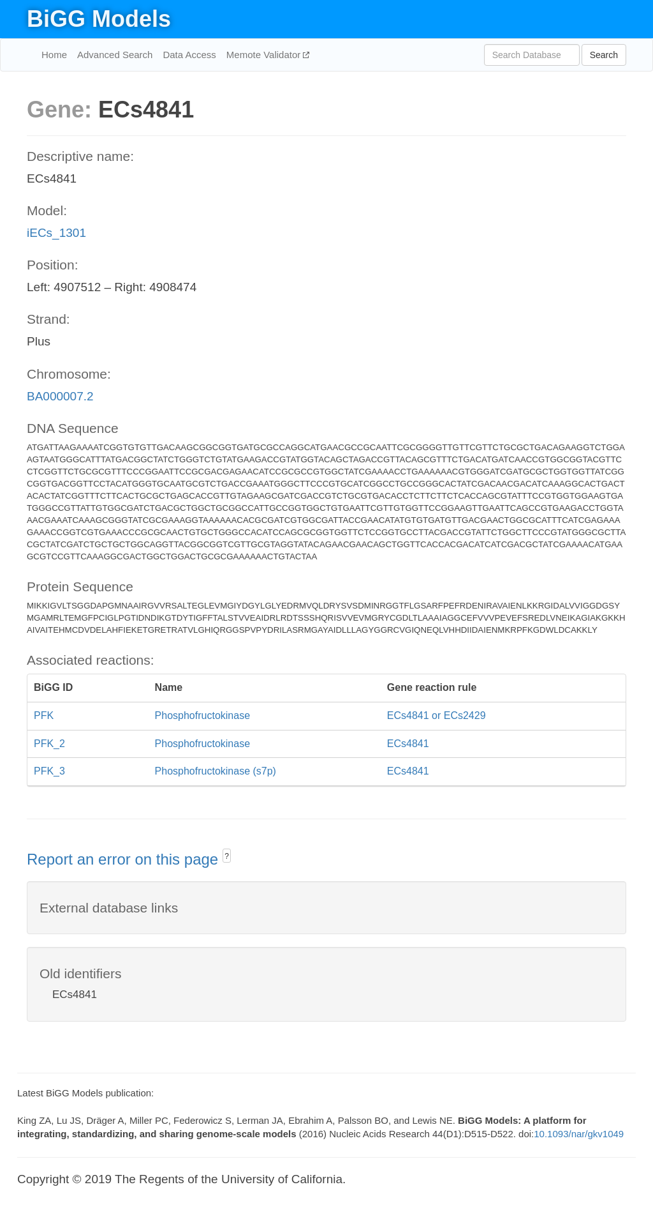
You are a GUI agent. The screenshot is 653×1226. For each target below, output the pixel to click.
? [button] (226, 856)
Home (54, 54)
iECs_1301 (56, 232)
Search (604, 55)
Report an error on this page (125, 859)
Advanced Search (114, 54)
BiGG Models (99, 19)
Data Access (189, 54)
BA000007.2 (60, 396)
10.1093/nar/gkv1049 (579, 1133)
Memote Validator (265, 54)
